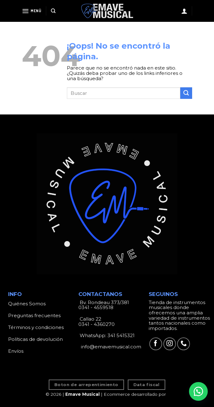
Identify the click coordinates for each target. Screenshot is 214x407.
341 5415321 (121, 335)
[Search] (53, 11)
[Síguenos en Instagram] (169, 343)
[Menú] (32, 10)
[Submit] (186, 93)
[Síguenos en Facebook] (155, 343)
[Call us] (183, 343)
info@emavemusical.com (110, 347)
